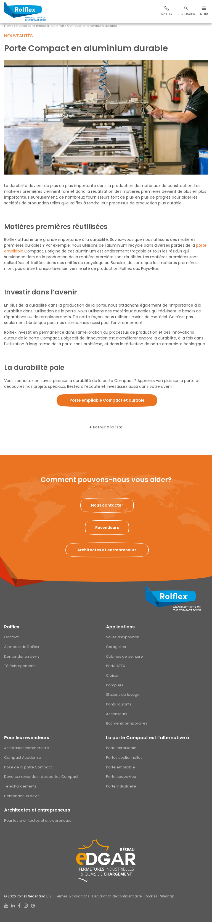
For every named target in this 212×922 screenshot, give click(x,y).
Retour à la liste (108, 427)
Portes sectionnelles (124, 757)
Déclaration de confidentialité (117, 896)
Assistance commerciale (26, 747)
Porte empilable (120, 767)
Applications (120, 627)
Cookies (150, 896)
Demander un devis (21, 656)
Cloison (113, 675)
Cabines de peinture (124, 656)
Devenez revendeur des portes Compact (41, 776)
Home (8, 25)
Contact (11, 637)
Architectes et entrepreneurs (37, 810)
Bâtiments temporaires (126, 723)
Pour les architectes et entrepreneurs (37, 820)
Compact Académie (22, 757)
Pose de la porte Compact (28, 767)
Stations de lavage (123, 694)
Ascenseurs (116, 713)
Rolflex (11, 627)
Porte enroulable (121, 747)
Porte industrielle (121, 786)
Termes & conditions (72, 896)
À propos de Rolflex (21, 646)
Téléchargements (20, 665)
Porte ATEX (115, 665)
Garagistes (116, 646)
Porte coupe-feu (121, 776)
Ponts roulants (118, 704)
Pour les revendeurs (26, 737)
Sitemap (167, 896)
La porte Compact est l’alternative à (147, 737)
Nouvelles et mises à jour (35, 25)
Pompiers (114, 685)
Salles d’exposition (122, 637)
